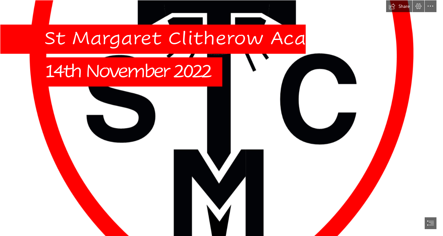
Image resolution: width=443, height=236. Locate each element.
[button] (399, 6)
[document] (221, 118)
